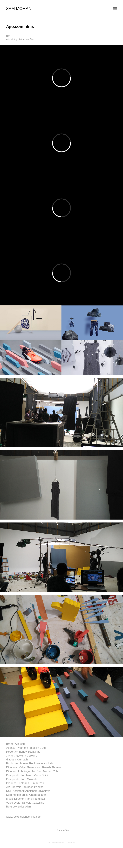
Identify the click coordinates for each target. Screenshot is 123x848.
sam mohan (18, 8)
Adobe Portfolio (67, 842)
